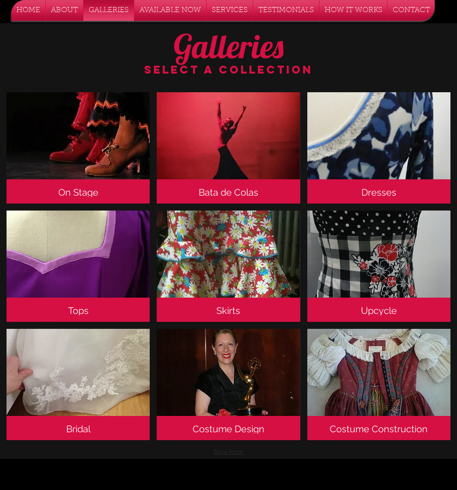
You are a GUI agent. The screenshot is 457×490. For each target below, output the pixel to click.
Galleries (228, 46)
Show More (228, 452)
